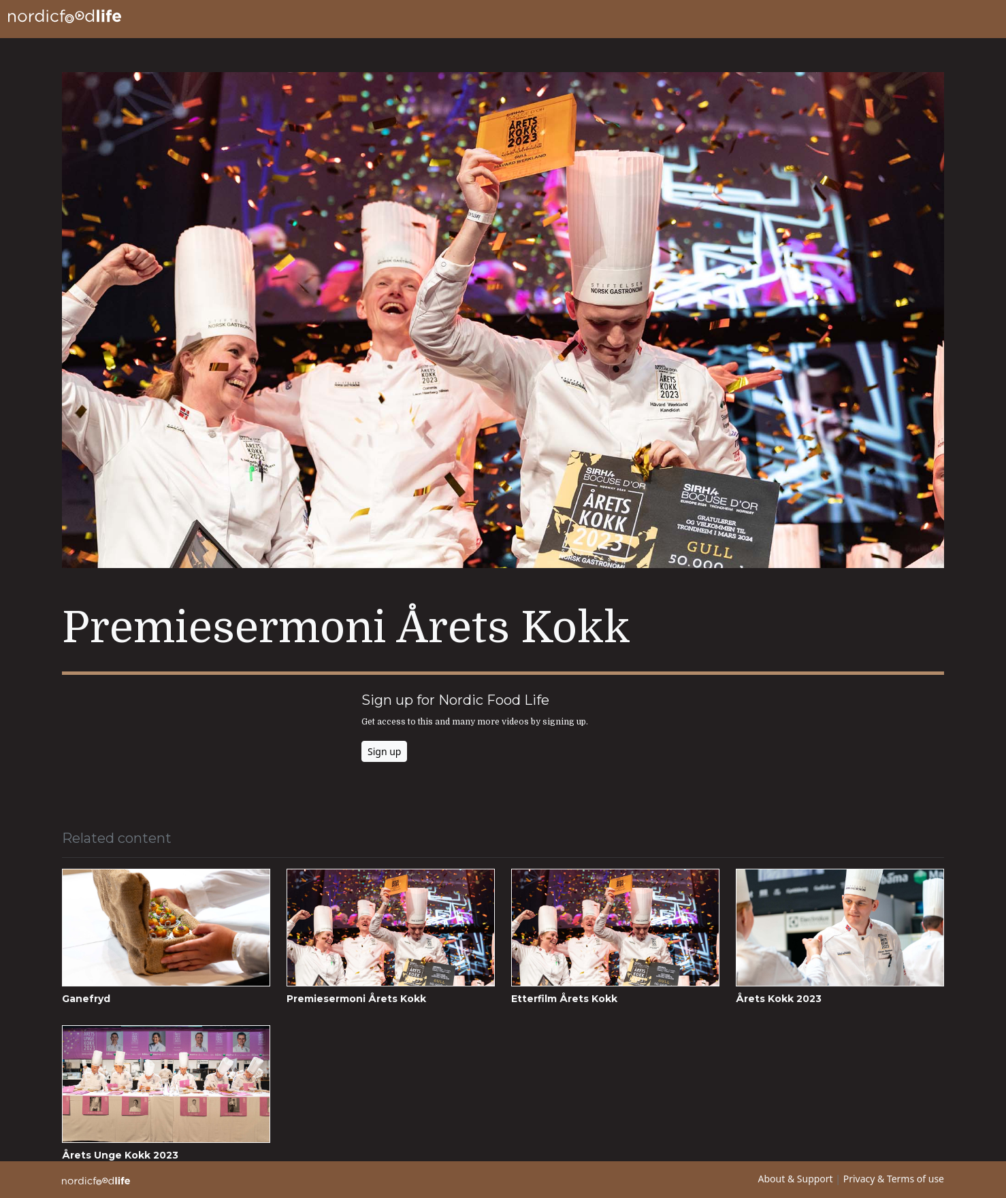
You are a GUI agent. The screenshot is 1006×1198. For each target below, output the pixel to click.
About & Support (795, 1178)
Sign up (384, 751)
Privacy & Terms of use (893, 1178)
